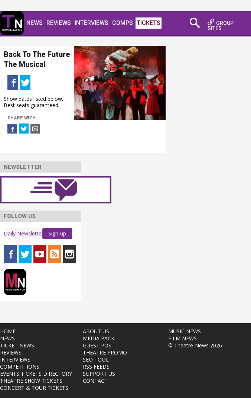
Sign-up (57, 233)
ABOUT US (96, 331)
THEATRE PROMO (105, 352)
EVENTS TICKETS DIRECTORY (36, 373)
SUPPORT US (99, 373)
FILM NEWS (182, 338)
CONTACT (95, 380)
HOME (8, 331)
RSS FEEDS (96, 366)
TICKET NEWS (17, 345)
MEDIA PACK (98, 338)
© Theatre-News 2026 (195, 345)
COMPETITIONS (19, 366)
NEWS (7, 338)
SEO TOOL (96, 359)
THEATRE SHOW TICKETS (31, 380)
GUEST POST (99, 345)
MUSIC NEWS (184, 331)
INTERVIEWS (15, 359)
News (34, 22)
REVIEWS (11, 352)
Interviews (91, 22)
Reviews (58, 22)
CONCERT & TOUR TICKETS (34, 387)
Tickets (148, 22)
